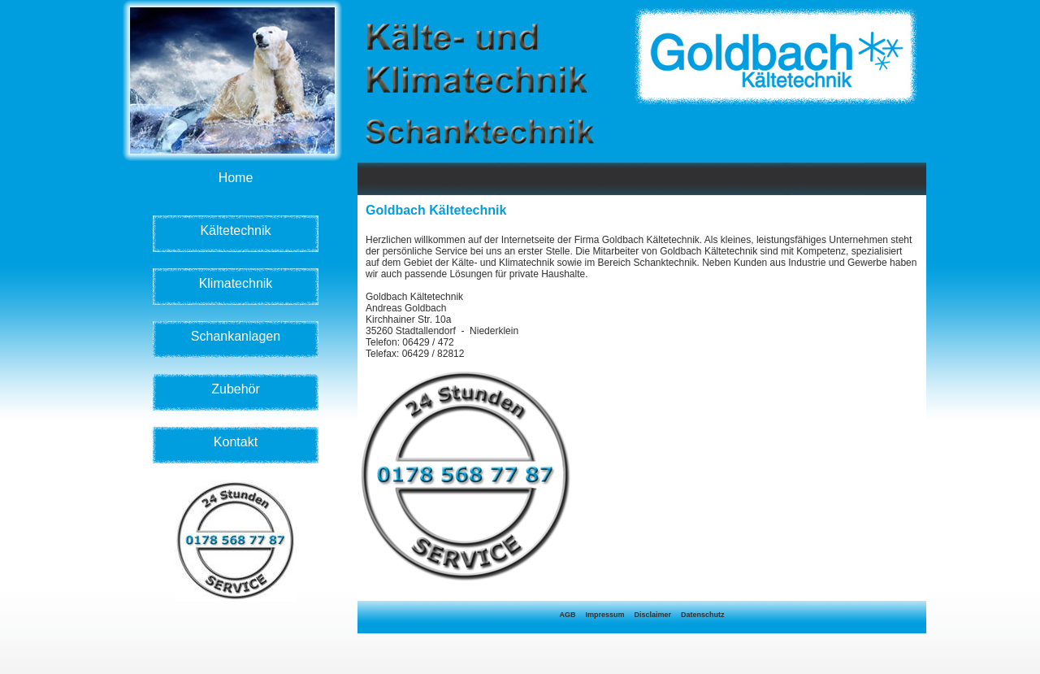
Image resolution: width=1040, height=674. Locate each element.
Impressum (604, 615)
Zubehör (235, 389)
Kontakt (236, 442)
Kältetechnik (235, 230)
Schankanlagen (235, 336)
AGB (567, 615)
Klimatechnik (236, 283)
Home (236, 178)
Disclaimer (652, 615)
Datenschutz (703, 615)
